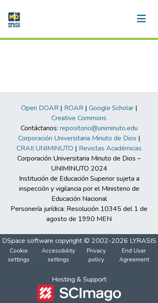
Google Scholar (111, 108)
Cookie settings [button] (18, 255)
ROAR (73, 108)
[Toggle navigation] (141, 19)
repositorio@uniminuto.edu (99, 128)
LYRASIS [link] (143, 240)
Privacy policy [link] (96, 255)
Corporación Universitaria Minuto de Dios (77, 138)
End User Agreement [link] (134, 255)
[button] (13, 18)
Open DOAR (40, 108)
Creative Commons (79, 118)
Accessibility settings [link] (58, 255)
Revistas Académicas (110, 148)
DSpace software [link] (28, 240)
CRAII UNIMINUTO (44, 148)
